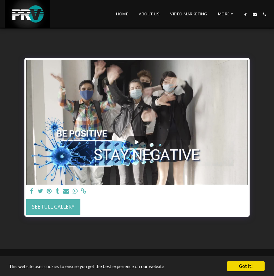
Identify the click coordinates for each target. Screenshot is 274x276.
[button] (245, 14)
